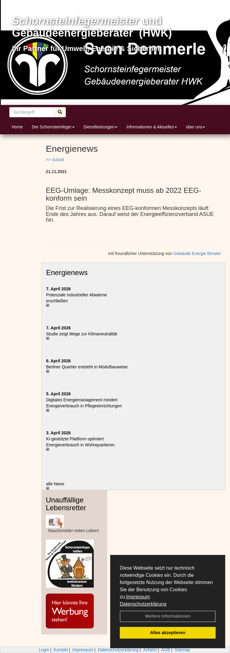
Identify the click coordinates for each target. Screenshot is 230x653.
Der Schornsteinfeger (53, 126)
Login (44, 649)
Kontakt (61, 649)
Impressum (138, 596)
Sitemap (182, 649)
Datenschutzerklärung (143, 604)
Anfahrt (150, 649)
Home (17, 126)
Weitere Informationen (167, 616)
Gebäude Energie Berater (197, 253)
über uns (195, 126)
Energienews (67, 272)
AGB (165, 649)
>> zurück (55, 159)
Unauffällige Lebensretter (66, 504)
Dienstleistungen (101, 126)
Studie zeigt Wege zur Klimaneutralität (81, 333)
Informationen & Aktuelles (151, 126)
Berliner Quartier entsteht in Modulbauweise (87, 366)
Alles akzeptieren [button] (167, 632)
